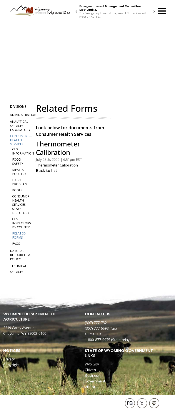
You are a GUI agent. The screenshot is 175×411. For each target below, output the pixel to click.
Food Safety (17, 161)
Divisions (18, 106)
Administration (23, 115)
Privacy (9, 359)
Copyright (11, 364)
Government (95, 381)
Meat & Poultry (19, 172)
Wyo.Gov (92, 364)
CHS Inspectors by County (21, 223)
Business (92, 375)
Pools (17, 190)
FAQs (16, 243)
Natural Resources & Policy (20, 255)
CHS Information (23, 151)
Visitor (90, 386)
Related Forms (19, 235)
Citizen (90, 369)
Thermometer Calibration (57, 165)
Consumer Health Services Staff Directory (20, 204)
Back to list (46, 170)
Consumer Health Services (18, 140)
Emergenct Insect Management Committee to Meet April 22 (111, 8)
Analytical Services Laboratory (20, 125)
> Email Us (93, 334)
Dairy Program (19, 182)
